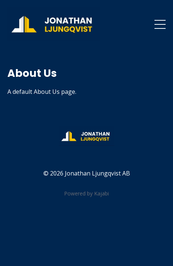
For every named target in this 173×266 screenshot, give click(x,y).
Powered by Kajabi (86, 193)
